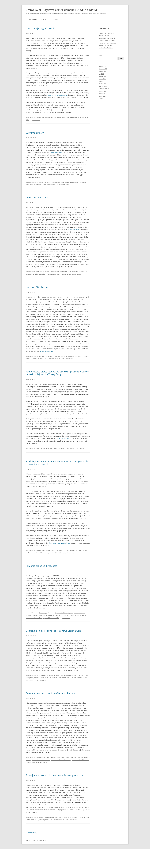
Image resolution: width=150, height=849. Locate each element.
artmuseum (36, 120)
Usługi (41, 117)
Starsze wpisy (31, 833)
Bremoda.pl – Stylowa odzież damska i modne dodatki (61, 10)
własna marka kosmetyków (67, 550)
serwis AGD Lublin (83, 356)
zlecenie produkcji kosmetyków (42, 553)
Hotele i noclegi (44, 757)
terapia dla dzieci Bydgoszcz (72, 615)
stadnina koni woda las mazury (41, 760)
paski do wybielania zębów (67, 272)
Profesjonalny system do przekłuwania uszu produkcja (54, 775)
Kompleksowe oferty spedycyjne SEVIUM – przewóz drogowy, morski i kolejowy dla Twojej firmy (57, 373)
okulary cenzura (73, 182)
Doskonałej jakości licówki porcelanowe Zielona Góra (53, 630)
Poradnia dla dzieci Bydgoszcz (41, 565)
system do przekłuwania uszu (47, 820)
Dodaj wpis (54, 19)
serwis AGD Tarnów (46, 351)
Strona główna (31, 19)
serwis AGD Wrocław (46, 359)
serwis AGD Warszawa (32, 359)
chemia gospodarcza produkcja (60, 543)
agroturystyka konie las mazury (66, 757)
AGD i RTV (42, 356)
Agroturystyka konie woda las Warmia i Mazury (50, 693)
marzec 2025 (102, 79)
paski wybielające (73, 230)
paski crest (55, 272)
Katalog (44, 19)
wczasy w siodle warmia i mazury (61, 760)
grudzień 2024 (103, 86)
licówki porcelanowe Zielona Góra (66, 675)
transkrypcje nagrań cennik (57, 95)
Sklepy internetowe (45, 182)
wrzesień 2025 (103, 66)
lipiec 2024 (102, 94)
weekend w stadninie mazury (80, 760)
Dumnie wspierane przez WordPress (36, 840)
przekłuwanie (85, 817)
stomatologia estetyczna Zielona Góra (54, 678)
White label (54, 550)
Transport (42, 448)
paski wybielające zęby (53, 274)
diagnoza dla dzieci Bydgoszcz (64, 613)
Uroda (41, 817)
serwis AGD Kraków (71, 356)
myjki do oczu (63, 182)
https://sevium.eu (63, 439)
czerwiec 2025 (103, 71)
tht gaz (46, 185)
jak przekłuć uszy (56, 817)
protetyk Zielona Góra (36, 678)
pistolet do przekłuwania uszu (71, 817)
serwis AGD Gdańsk (59, 356)
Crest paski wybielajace (38, 197)
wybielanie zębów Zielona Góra (76, 678)
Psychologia (43, 613)
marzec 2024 (102, 98)
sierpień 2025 (103, 69)
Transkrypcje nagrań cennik (40, 28)
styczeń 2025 (102, 84)
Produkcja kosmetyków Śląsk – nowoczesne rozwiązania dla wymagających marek (57, 463)
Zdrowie (41, 272)
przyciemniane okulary (37, 185)
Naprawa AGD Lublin (37, 286)
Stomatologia (43, 675)
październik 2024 (104, 89)
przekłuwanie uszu (31, 820)
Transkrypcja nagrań (57, 117)
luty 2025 (101, 81)
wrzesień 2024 (103, 91)
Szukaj (101, 55)
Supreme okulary (35, 132)
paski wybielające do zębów (37, 274)
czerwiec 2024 (103, 96)
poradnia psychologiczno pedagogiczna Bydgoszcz (48, 615)
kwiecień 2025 (103, 76)
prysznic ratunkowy (55, 152)
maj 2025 (101, 74)
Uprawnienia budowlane (106, 33)
